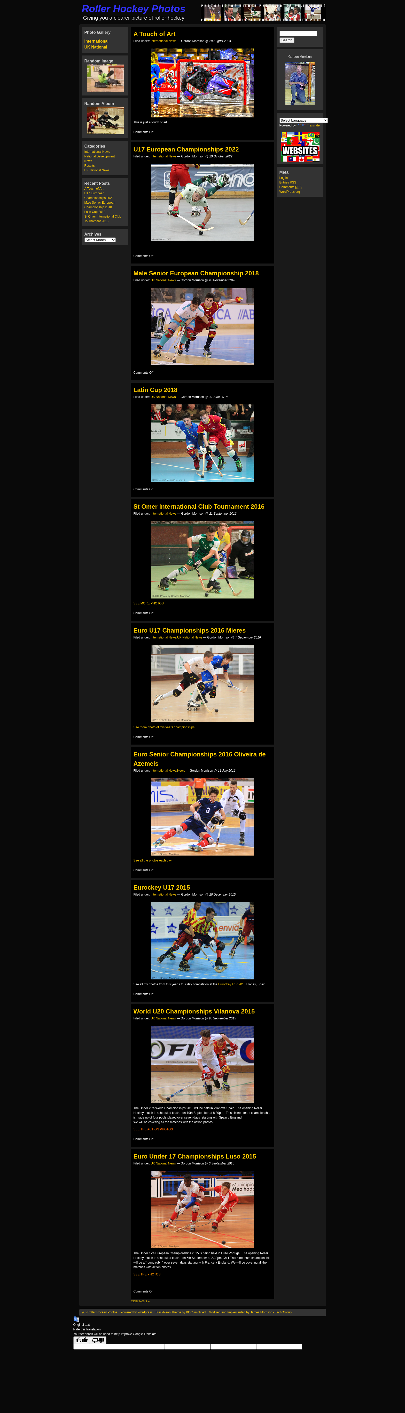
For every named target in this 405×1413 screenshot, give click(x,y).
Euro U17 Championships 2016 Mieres (190, 630)
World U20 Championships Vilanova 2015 (194, 1011)
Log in (283, 178)
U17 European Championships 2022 (186, 149)
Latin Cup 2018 (94, 212)
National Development (99, 156)
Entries (287, 182)
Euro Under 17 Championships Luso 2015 (195, 1156)
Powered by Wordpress (136, 1312)
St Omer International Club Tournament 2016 (199, 506)
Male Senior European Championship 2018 (196, 273)
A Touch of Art (94, 188)
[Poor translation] (98, 1340)
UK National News (97, 170)
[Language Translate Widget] (303, 120)
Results (89, 165)
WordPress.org (289, 192)
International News (97, 152)
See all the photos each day (153, 860)
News (88, 161)
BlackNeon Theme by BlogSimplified (180, 1312)
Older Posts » (140, 1301)
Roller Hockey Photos (134, 8)
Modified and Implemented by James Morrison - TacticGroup (250, 1312)
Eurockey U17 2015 (162, 887)
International (96, 41)
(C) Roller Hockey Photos (99, 1312)
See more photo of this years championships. (165, 727)
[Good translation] (81, 1340)
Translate (308, 125)
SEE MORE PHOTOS (149, 603)
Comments (290, 187)
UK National (95, 47)
